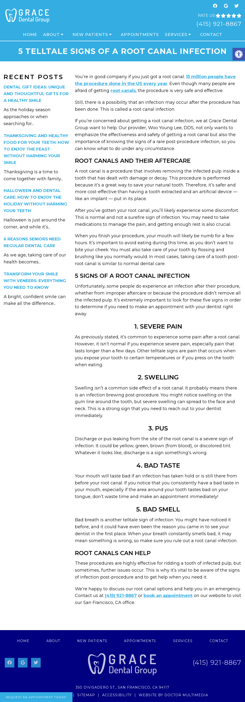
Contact (211, 34)
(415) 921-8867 (218, 23)
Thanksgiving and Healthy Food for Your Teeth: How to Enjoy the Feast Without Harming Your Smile (36, 149)
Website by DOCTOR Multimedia (173, 695)
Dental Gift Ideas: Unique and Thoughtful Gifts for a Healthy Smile (36, 94)
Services (176, 34)
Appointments (140, 34)
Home (30, 34)
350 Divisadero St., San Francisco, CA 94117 (122, 687)
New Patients (90, 34)
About (51, 34)
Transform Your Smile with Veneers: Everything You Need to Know (35, 281)
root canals (123, 90)
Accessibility (117, 695)
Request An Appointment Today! (36, 697)
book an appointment (168, 595)
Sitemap (86, 695)
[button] (239, 54)
